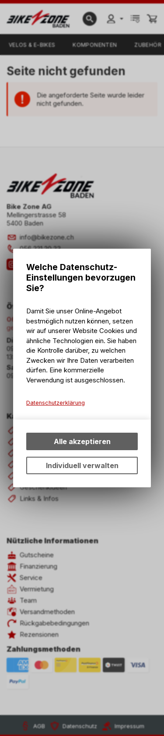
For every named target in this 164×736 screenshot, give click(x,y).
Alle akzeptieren (82, 441)
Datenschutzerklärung (55, 402)
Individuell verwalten (82, 465)
